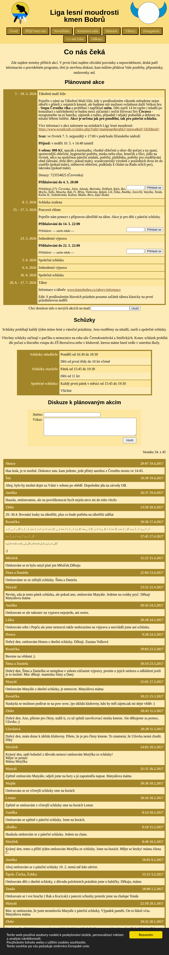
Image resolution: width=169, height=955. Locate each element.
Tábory (130, 31)
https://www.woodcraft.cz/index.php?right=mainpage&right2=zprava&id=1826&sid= (99, 129)
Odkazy (97, 39)
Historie (111, 31)
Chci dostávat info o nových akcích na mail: (60, 308)
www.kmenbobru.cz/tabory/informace (94, 290)
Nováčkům (61, 31)
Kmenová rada (87, 31)
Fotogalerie (151, 31)
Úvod (14, 31)
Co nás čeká (74, 39)
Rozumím (146, 934)
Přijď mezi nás (36, 31)
